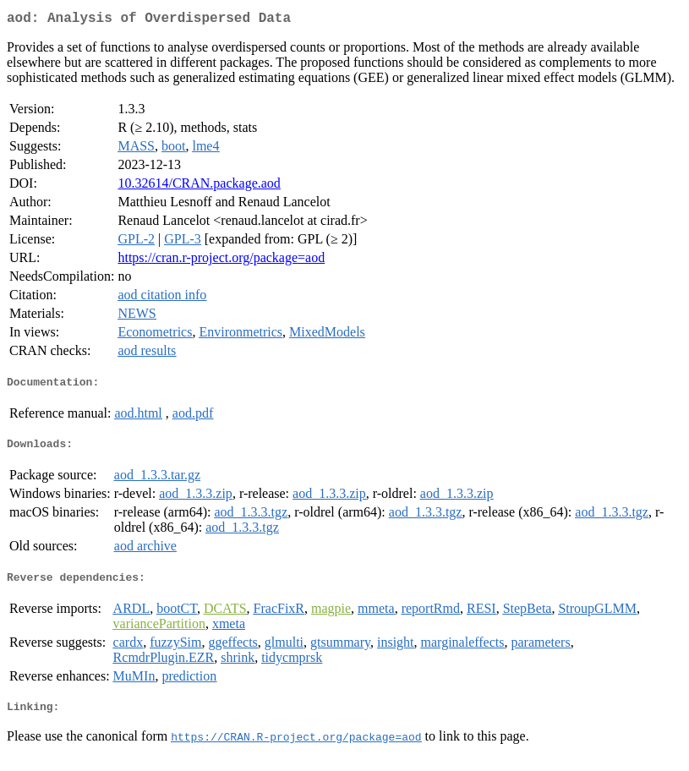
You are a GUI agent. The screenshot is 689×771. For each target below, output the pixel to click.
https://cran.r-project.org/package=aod (221, 261)
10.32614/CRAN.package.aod (199, 186)
